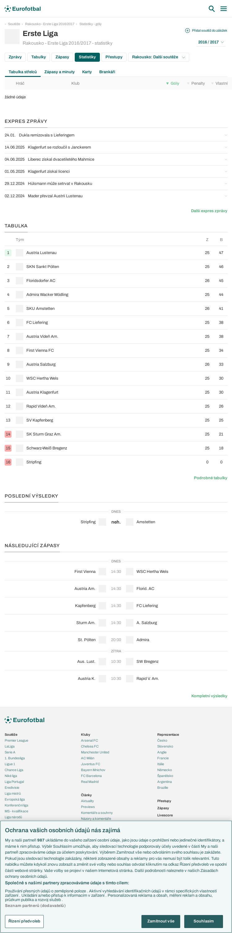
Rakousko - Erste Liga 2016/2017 (49, 24)
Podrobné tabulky (210, 478)
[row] (116, 253)
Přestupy (114, 57)
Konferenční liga (16, 805)
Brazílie (162, 787)
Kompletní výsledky (209, 696)
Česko (162, 740)
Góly (172, 83)
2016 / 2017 (211, 42)
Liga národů (13, 817)
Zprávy (15, 57)
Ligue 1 (10, 764)
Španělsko (165, 776)
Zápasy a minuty (59, 72)
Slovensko (165, 746)
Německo (164, 770)
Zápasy (62, 57)
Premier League (16, 740)
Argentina (164, 781)
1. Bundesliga (15, 758)
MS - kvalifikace (16, 811)
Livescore (165, 815)
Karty (87, 72)
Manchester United (95, 752)
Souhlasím (204, 921)
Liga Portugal (14, 781)
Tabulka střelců (23, 72)
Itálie (160, 764)
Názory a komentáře (96, 818)
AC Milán (87, 758)
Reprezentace (168, 734)
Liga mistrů (13, 793)
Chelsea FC (90, 746)
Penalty (196, 83)
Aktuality (87, 801)
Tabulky (38, 57)
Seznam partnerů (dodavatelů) (35, 906)
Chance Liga (14, 770)
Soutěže (14, 24)
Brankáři (107, 72)
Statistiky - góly (90, 24)
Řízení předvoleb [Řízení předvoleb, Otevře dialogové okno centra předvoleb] (24, 921)
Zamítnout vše (160, 921)
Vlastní (219, 83)
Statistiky (87, 57)
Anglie (162, 752)
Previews (88, 807)
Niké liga (11, 776)
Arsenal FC (89, 740)
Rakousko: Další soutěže (158, 57)
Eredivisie (12, 787)
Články (86, 795)
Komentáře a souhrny (97, 813)
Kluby (85, 734)
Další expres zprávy (209, 211)
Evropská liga (15, 799)
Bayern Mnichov (93, 770)
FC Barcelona (91, 776)
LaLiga (10, 746)
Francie (163, 758)
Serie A (10, 752)
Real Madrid (90, 781)
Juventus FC (90, 764)
